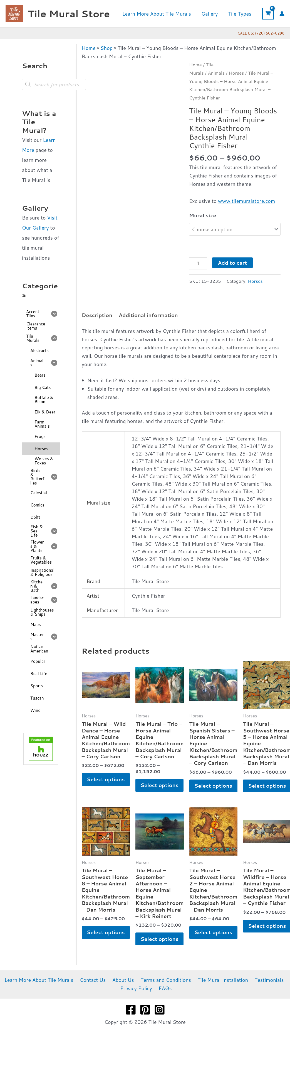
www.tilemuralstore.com (246, 200)
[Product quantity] (198, 263)
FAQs (164, 1002)
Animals (216, 73)
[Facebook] (130, 1023)
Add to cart (232, 262)
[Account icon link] (281, 13)
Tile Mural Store (69, 13)
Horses (236, 73)
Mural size (202, 215)
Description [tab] (97, 315)
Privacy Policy (137, 1002)
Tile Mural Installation (220, 993)
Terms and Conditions (164, 993)
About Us (123, 993)
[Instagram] (159, 1023)
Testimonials (265, 993)
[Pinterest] (145, 1023)
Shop (106, 48)
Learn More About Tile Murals (42, 993)
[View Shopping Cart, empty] (268, 14)
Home (89, 48)
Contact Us (95, 993)
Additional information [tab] (148, 315)
